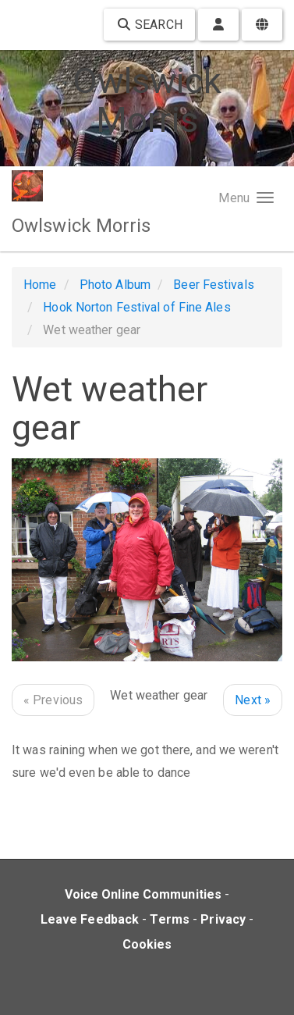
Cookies (147, 944)
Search (149, 24)
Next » (253, 700)
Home (39, 284)
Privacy (223, 919)
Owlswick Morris (81, 226)
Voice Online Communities (143, 894)
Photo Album (115, 284)
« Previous (53, 700)
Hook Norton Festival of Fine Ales (136, 307)
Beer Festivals (213, 284)
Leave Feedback (90, 919)
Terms (170, 919)
